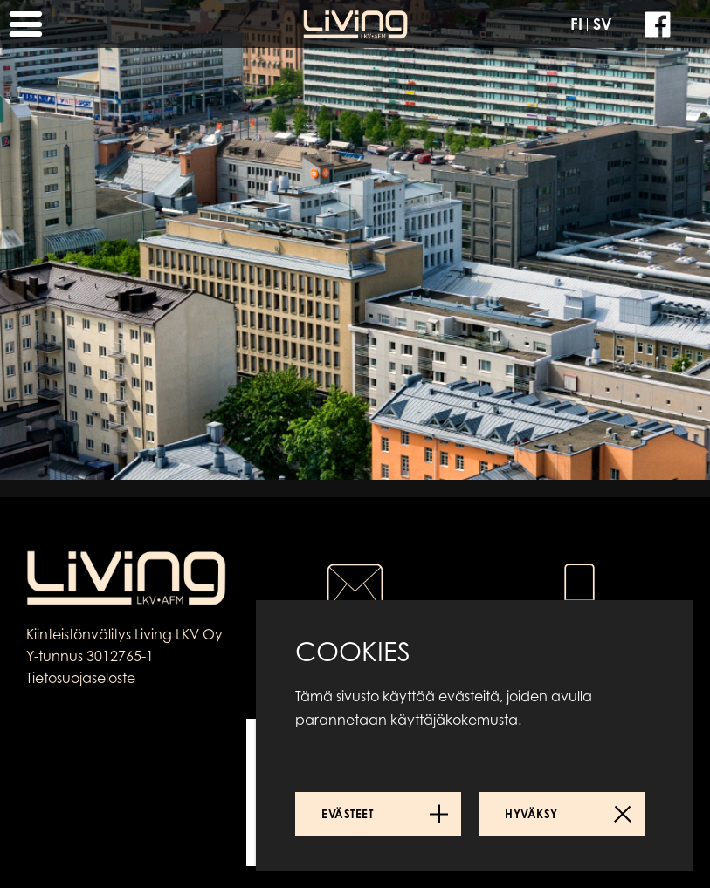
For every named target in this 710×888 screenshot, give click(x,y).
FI (576, 23)
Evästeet (347, 814)
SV (602, 23)
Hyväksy (531, 814)
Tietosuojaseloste (80, 677)
